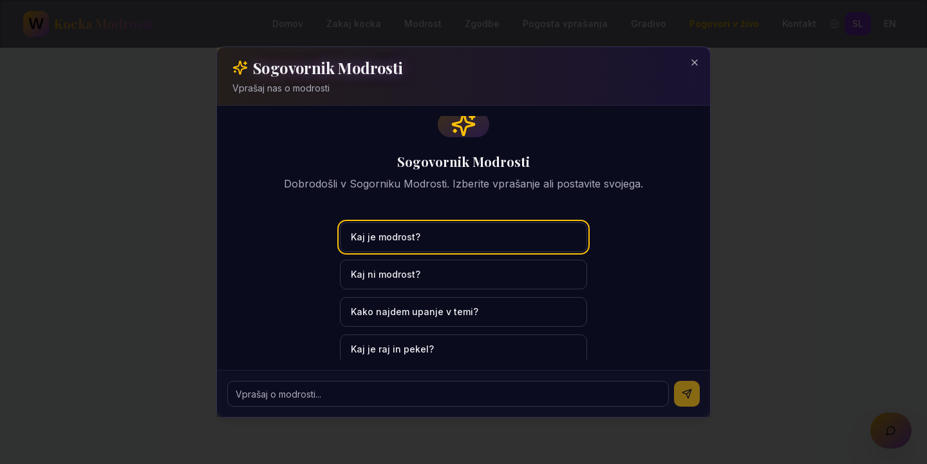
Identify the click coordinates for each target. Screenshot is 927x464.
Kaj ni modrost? (385, 274)
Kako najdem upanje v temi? (414, 311)
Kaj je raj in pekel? (392, 348)
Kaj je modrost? (385, 236)
